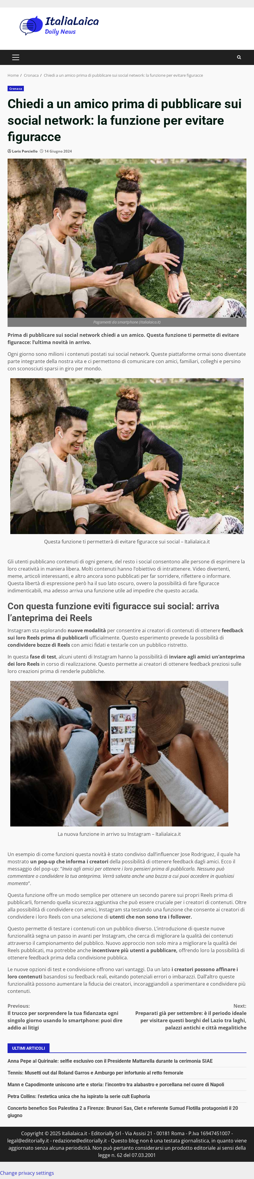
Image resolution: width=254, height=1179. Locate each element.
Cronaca (15, 88)
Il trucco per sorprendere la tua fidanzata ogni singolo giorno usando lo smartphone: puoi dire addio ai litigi (67, 1016)
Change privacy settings (27, 1173)
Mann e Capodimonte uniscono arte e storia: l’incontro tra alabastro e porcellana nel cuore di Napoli (116, 1084)
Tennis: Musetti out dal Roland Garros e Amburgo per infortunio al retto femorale (95, 1073)
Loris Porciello (24, 151)
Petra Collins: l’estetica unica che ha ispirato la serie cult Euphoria (79, 1096)
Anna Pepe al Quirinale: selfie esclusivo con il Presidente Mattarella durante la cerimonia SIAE (110, 1061)
